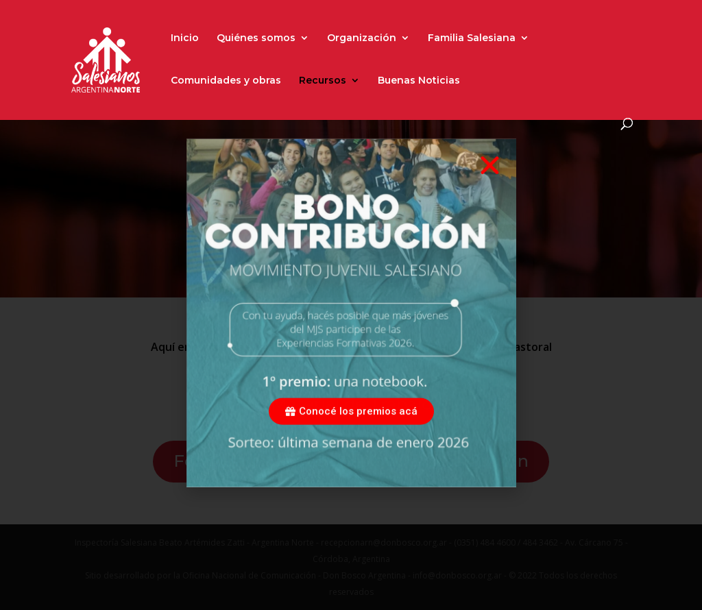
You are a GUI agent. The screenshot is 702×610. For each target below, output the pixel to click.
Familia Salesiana (472, 38)
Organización (361, 38)
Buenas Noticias (419, 80)
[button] (490, 183)
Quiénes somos (256, 38)
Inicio (185, 38)
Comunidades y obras (226, 80)
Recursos (322, 80)
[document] (351, 305)
